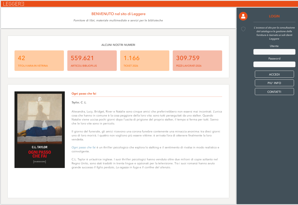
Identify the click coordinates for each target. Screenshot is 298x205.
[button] (243, 16)
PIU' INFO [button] (274, 83)
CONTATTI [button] (274, 92)
